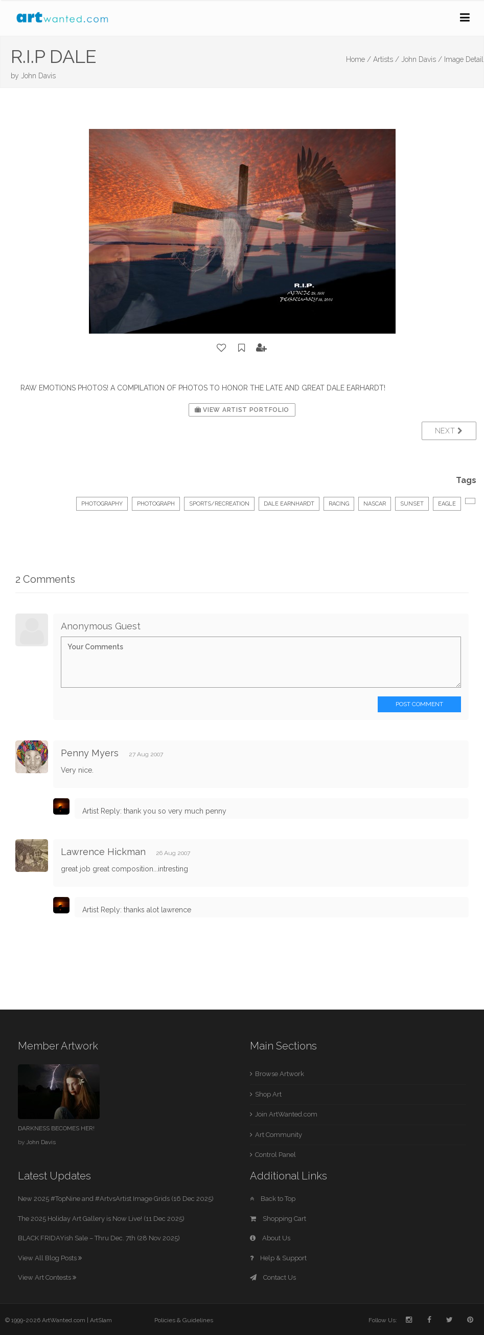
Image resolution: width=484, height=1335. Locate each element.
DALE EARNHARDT (289, 503)
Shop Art (268, 1094)
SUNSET (412, 503)
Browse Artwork (279, 1074)
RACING (339, 503)
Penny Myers (90, 753)
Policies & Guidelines (183, 1320)
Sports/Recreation (219, 503)
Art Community (278, 1135)
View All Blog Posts (50, 1258)
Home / (358, 59)
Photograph (156, 503)
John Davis (38, 76)
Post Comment (419, 704)
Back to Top (272, 1198)
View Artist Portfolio (242, 409)
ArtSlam (101, 1320)
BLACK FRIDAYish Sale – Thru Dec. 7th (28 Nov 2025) (99, 1238)
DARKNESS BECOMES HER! (56, 1128)
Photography (102, 503)
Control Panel (275, 1154)
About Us (270, 1238)
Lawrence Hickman (103, 851)
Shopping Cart (278, 1218)
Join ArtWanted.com (286, 1114)
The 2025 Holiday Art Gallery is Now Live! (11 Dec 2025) (101, 1218)
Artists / (386, 59)
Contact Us (273, 1277)
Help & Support (278, 1258)
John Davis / (421, 59)
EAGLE (447, 503)
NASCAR (374, 503)
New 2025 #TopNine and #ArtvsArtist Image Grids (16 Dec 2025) (116, 1198)
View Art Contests (47, 1277)
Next (449, 431)
